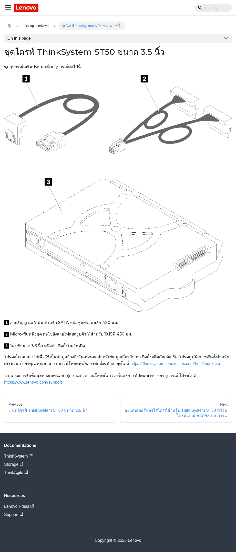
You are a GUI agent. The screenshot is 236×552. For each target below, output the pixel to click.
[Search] (213, 8)
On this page (19, 38)
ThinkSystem (18, 456)
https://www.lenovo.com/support (33, 382)
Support (13, 514)
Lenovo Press (19, 506)
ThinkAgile (16, 472)
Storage (13, 464)
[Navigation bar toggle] (8, 8)
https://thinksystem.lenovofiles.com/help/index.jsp (175, 363)
